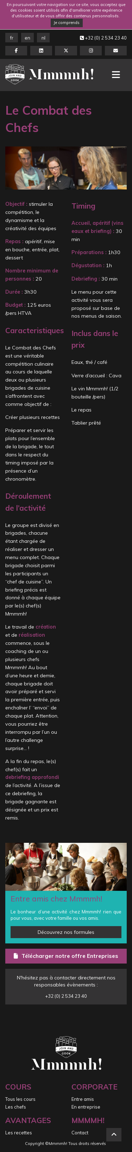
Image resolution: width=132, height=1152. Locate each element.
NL (43, 38)
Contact (79, 1132)
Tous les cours (20, 1099)
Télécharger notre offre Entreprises (66, 955)
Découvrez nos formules (66, 932)
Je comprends (67, 22)
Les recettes (18, 1132)
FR (11, 38)
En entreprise (85, 1107)
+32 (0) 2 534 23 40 (103, 38)
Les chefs (15, 1107)
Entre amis (82, 1099)
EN (27, 38)
